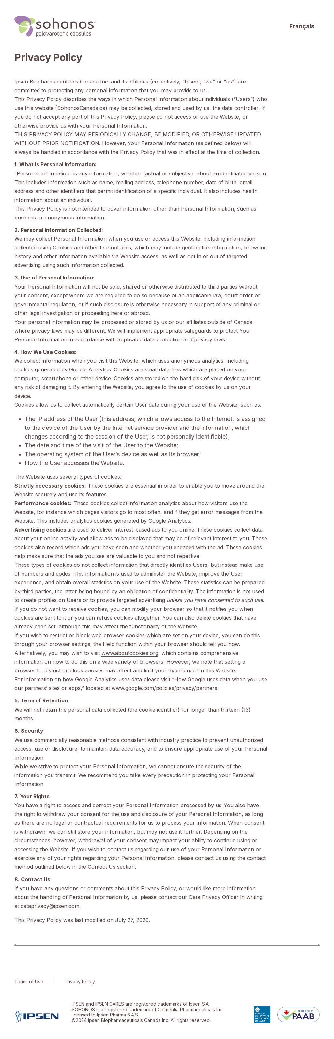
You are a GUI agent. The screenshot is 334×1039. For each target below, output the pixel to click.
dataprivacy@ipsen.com (50, 906)
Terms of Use (28, 981)
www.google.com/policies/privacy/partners (164, 688)
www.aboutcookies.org (129, 653)
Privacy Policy (80, 981)
